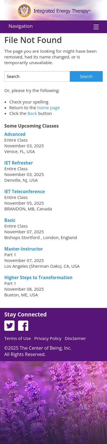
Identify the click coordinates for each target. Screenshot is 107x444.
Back (32, 113)
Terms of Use (17, 338)
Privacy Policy (47, 338)
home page (48, 107)
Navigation (21, 26)
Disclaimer (75, 338)
